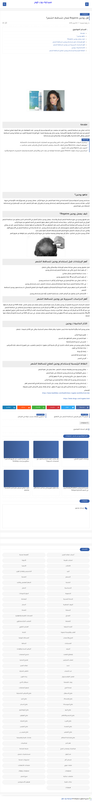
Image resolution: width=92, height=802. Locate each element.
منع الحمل (23, 776)
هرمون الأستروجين (24, 782)
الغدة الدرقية (68, 627)
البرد (68, 571)
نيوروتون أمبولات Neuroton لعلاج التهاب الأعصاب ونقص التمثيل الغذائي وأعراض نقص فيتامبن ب (53, 145)
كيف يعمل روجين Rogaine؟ (76, 39)
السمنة (68, 610)
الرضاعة (24, 599)
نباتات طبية (68, 782)
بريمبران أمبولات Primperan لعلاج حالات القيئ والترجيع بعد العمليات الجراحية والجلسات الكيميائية (53, 142)
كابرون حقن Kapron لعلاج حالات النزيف (74, 148)
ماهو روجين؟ (81, 36)
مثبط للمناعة (23, 749)
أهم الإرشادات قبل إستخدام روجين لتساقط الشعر (69, 42)
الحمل (24, 588)
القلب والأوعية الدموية (68, 632)
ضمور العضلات (24, 688)
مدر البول (68, 754)
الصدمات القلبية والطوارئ (24, 616)
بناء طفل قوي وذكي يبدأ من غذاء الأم (46, 488)
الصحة (24, 610)
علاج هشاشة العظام (68, 738)
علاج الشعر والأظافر (68, 715)
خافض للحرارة (23, 671)
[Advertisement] (46, 71)
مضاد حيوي (68, 765)
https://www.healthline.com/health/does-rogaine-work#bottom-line (66, 393)
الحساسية (68, 588)
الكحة (24, 632)
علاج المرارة (24, 721)
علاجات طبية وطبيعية (24, 738)
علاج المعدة (68, 727)
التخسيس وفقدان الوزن (24, 571)
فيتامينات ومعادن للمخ (68, 749)
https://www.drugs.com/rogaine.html (76, 399)
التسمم (68, 577)
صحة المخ (68, 688)
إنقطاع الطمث (68, 654)
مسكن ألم (68, 760)
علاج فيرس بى (23, 732)
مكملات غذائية (68, 776)
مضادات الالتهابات (24, 765)
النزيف (68, 649)
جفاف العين (24, 666)
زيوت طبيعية (68, 682)
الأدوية (24, 560)
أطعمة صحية (23, 555)
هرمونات (68, 787)
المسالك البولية (24, 638)
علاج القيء (68, 721)
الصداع (68, 616)
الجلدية (68, 582)
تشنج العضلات (24, 654)
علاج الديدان (24, 704)
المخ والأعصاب (68, 638)
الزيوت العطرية (68, 605)
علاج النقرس (24, 727)
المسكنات (68, 643)
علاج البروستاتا (68, 704)
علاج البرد (24, 699)
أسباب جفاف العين (68, 555)
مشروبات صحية (24, 760)
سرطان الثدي (24, 682)
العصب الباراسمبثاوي (24, 621)
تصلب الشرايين (68, 660)
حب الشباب (68, 671)
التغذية (24, 577)
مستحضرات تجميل (24, 754)
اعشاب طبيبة (68, 560)
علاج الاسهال (68, 693)
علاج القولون (24, 715)
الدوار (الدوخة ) (24, 594)
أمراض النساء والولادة (24, 649)
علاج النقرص (68, 732)
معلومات (85, 14)
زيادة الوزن (24, 677)
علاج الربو (68, 710)
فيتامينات (24, 743)
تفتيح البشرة (24, 660)
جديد (68, 666)
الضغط (68, 621)
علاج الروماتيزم (24, 710)
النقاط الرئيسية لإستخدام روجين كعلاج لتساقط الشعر (67, 51)
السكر (24, 605)
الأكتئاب (68, 566)
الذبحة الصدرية (68, 599)
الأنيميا (24, 566)
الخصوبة (68, 594)
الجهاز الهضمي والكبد (24, 582)
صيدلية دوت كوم (43, 2)
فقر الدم (68, 743)
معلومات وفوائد (24, 771)
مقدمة (82, 33)
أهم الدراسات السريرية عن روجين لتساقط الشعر (69, 45)
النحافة (24, 643)
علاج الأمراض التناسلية (24, 693)
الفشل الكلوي (23, 627)
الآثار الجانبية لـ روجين (78, 48)
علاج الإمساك (68, 699)
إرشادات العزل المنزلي (81, 459)
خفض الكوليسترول (68, 677)
